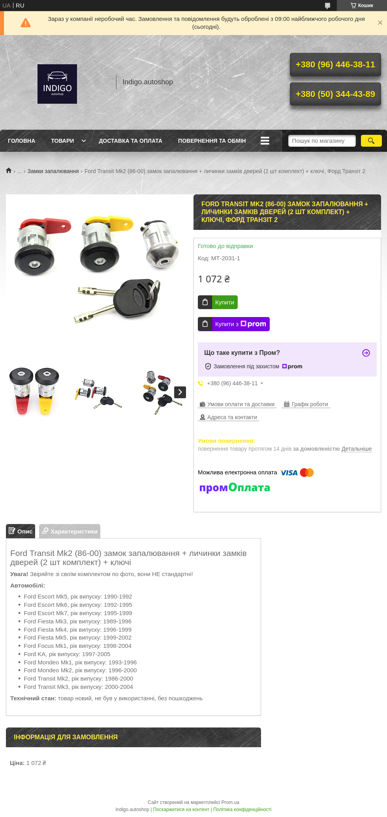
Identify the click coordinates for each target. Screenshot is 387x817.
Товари (62, 141)
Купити (224, 302)
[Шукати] (371, 141)
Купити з (240, 324)
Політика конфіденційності (242, 809)
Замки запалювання (53, 171)
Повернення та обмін (212, 141)
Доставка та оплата (130, 141)
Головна (21, 141)
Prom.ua (230, 802)
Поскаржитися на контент (181, 809)
